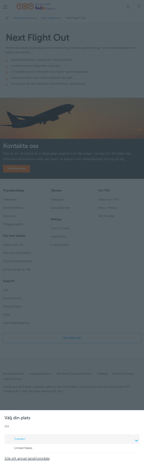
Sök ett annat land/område (27, 459)
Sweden (72, 439)
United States (19, 448)
